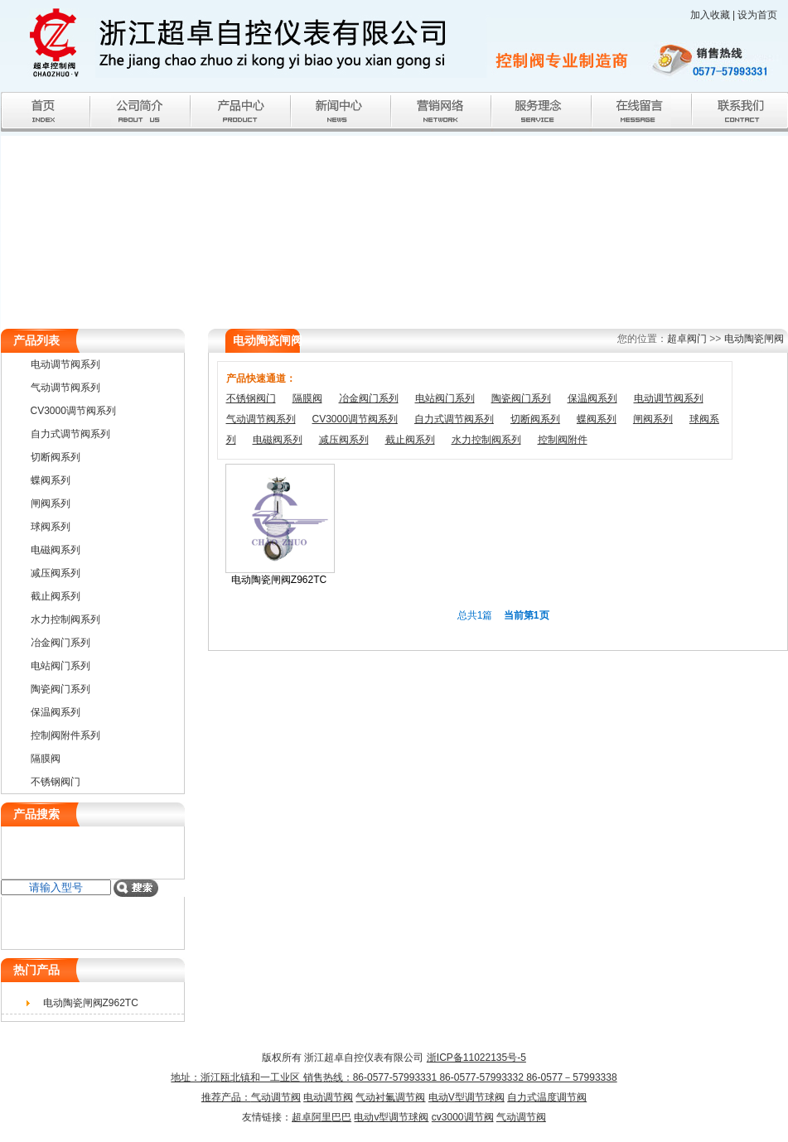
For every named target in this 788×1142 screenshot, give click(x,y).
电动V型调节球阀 (466, 1097)
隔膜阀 (307, 398)
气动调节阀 (276, 1097)
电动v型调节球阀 (391, 1117)
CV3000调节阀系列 (355, 419)
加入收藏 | (714, 15)
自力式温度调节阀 (547, 1097)
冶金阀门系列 (369, 398)
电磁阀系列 (277, 440)
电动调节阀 (328, 1097)
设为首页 (757, 15)
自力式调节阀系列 (454, 419)
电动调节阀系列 (668, 398)
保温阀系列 (592, 398)
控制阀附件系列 (65, 735)
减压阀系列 (344, 440)
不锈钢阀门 (251, 398)
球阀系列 (50, 526)
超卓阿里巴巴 (321, 1117)
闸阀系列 (653, 419)
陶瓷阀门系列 (521, 398)
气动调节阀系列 (261, 419)
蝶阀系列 (596, 419)
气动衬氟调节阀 (390, 1097)
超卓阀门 (687, 339)
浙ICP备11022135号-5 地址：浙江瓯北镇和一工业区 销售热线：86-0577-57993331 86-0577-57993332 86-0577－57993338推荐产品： (393, 1077)
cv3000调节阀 (463, 1117)
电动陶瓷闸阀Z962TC (278, 579)
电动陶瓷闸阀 (754, 339)
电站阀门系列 (445, 398)
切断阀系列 (535, 419)
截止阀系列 (410, 440)
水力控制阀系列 (486, 440)
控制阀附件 (562, 440)
